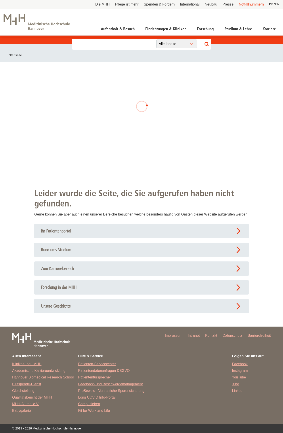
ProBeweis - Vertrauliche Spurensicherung (111, 391)
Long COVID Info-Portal (96, 397)
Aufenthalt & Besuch (118, 28)
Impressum (173, 335)
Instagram (240, 370)
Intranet (194, 335)
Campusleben (89, 404)
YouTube (239, 377)
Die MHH (102, 4)
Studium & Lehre (238, 28)
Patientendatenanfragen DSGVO (104, 370)
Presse (227, 4)
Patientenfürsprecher (94, 377)
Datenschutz (232, 335)
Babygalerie (21, 410)
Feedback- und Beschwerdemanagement (110, 384)
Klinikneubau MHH (27, 364)
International (189, 4)
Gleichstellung (23, 391)
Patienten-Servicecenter (97, 364)
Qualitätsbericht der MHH (32, 397)
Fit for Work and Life (94, 410)
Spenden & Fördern (159, 4)
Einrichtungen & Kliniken (165, 28)
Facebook (240, 364)
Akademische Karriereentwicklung (38, 370)
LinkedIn (239, 391)
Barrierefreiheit (259, 335)
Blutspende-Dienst (26, 384)
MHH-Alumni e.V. (25, 404)
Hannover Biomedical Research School (43, 377)
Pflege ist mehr (127, 4)
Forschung (205, 28)
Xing (235, 384)
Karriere (269, 28)
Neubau (211, 4)
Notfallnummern (251, 4)
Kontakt (211, 335)
